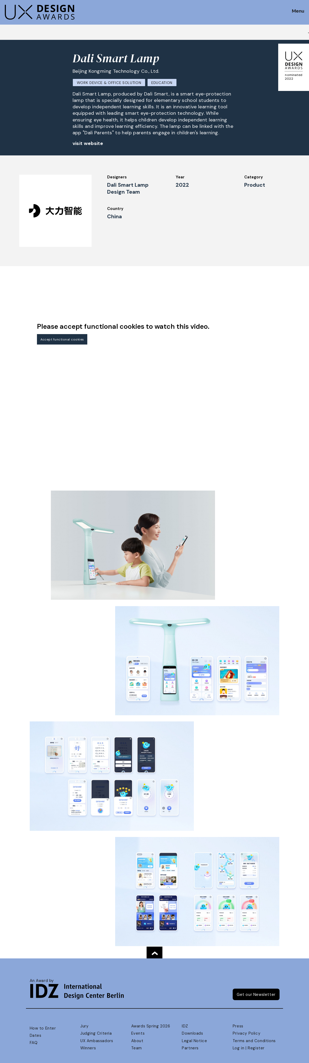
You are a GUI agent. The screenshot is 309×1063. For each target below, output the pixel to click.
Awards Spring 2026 (150, 1026)
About (137, 1040)
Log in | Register (249, 1048)
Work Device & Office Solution (109, 83)
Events (138, 1033)
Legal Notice (194, 1040)
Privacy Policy (246, 1033)
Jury (84, 1026)
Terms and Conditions (254, 1040)
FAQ (34, 1042)
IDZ (185, 1026)
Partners (190, 1048)
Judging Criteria (96, 1033)
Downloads (192, 1033)
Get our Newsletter (256, 994)
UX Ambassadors (96, 1040)
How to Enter (43, 1028)
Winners (88, 1048)
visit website (88, 143)
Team (136, 1048)
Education (161, 83)
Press (238, 1026)
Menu (298, 11)
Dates (36, 1035)
